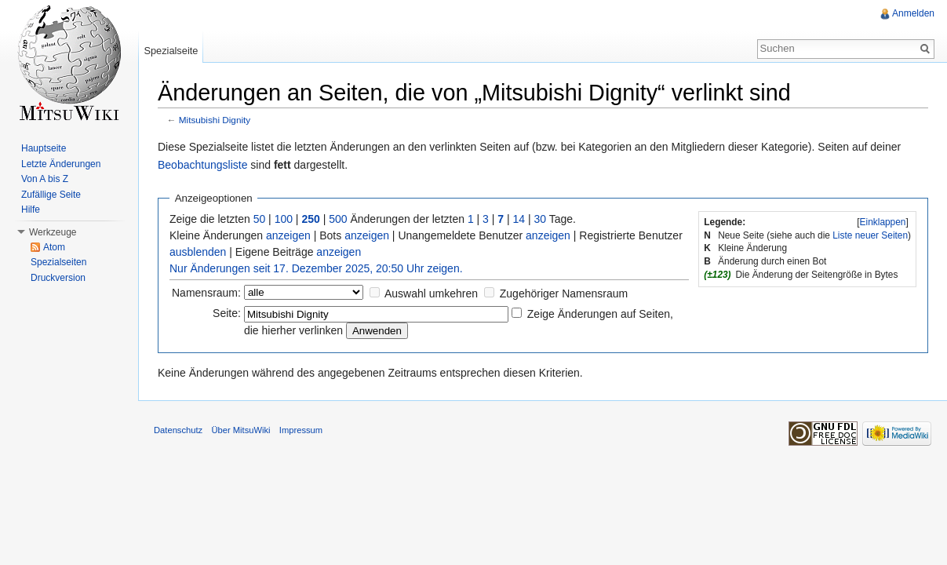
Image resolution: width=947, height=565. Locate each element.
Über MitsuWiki (240, 430)
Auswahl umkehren (431, 293)
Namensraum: (206, 292)
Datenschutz (178, 430)
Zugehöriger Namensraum (564, 293)
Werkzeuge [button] (52, 232)
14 (519, 219)
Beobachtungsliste (202, 165)
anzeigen (288, 235)
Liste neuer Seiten (870, 235)
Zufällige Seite (51, 194)
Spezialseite (171, 50)
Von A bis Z (44, 178)
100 (284, 219)
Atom (54, 247)
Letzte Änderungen (60, 164)
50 (259, 219)
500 (338, 219)
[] (882, 222)
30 (540, 219)
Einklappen (883, 222)
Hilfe (30, 209)
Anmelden (913, 13)
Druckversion (58, 277)
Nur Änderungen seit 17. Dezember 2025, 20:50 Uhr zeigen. (316, 268)
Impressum (300, 430)
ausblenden (197, 252)
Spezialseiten (58, 262)
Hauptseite (43, 148)
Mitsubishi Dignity (214, 120)
